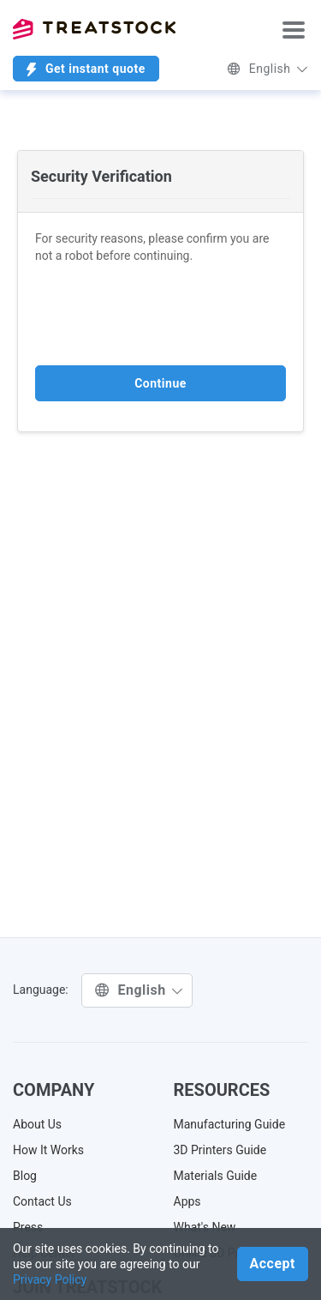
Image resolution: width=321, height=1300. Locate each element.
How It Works (48, 1150)
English (267, 68)
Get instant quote (86, 69)
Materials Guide (216, 1176)
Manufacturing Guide (230, 1124)
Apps (187, 1201)
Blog (25, 1176)
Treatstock (94, 29)
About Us (37, 1124)
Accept (272, 1263)
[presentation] (165, 314)
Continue (160, 383)
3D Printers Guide (220, 1150)
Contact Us (42, 1201)
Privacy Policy (49, 1279)
